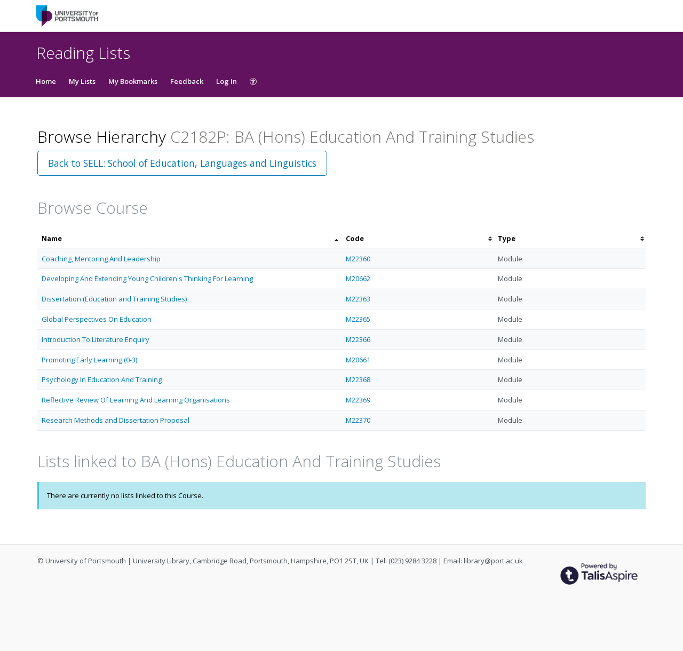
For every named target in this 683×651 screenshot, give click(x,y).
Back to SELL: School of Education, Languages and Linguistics (182, 163)
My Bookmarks (132, 81)
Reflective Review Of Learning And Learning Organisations (136, 400)
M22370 (358, 420)
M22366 (358, 339)
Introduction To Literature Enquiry (95, 339)
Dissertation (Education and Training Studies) (114, 299)
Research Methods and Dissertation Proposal (115, 420)
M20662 (358, 278)
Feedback (186, 81)
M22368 (358, 379)
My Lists (82, 81)
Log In (226, 81)
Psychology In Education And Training (102, 379)
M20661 (358, 360)
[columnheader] (189, 239)
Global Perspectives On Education (97, 319)
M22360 (358, 259)
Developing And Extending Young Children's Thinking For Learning (147, 278)
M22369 (358, 400)
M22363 (358, 299)
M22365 (358, 319)
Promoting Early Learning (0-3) (89, 360)
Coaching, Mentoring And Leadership (101, 259)
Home (46, 81)
